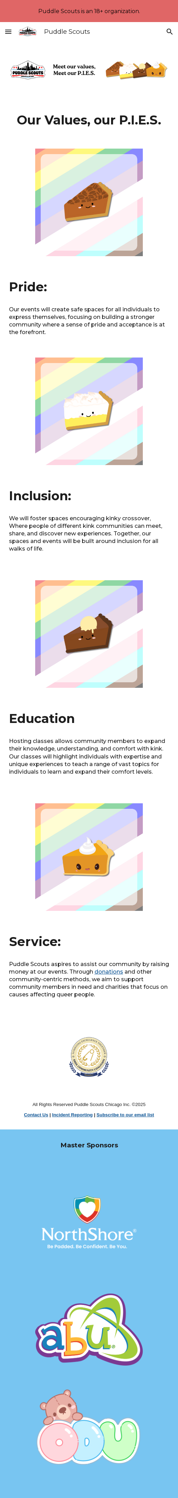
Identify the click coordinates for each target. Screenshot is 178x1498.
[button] (8, 31)
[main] (89, 120)
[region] (89, 11)
